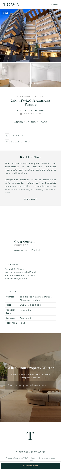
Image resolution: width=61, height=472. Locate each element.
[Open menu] (54, 4)
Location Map (18, 142)
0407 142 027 (21, 250)
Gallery (14, 135)
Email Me (36, 250)
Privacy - (9, 458)
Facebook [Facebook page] (22, 452)
